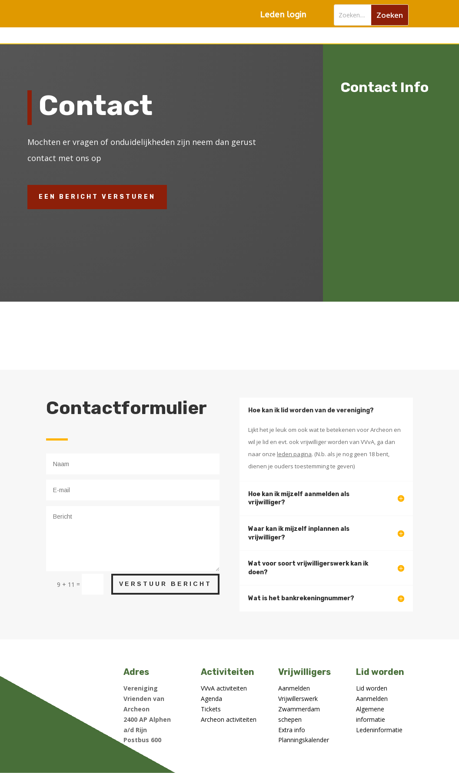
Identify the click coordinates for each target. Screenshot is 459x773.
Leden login (283, 15)
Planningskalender (303, 740)
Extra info (291, 730)
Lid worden (371, 688)
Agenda (211, 698)
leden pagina (294, 454)
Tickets (211, 709)
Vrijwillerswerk (298, 698)
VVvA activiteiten (224, 688)
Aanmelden (294, 688)
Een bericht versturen (97, 197)
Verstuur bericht (165, 583)
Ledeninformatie (379, 730)
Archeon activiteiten (228, 719)
